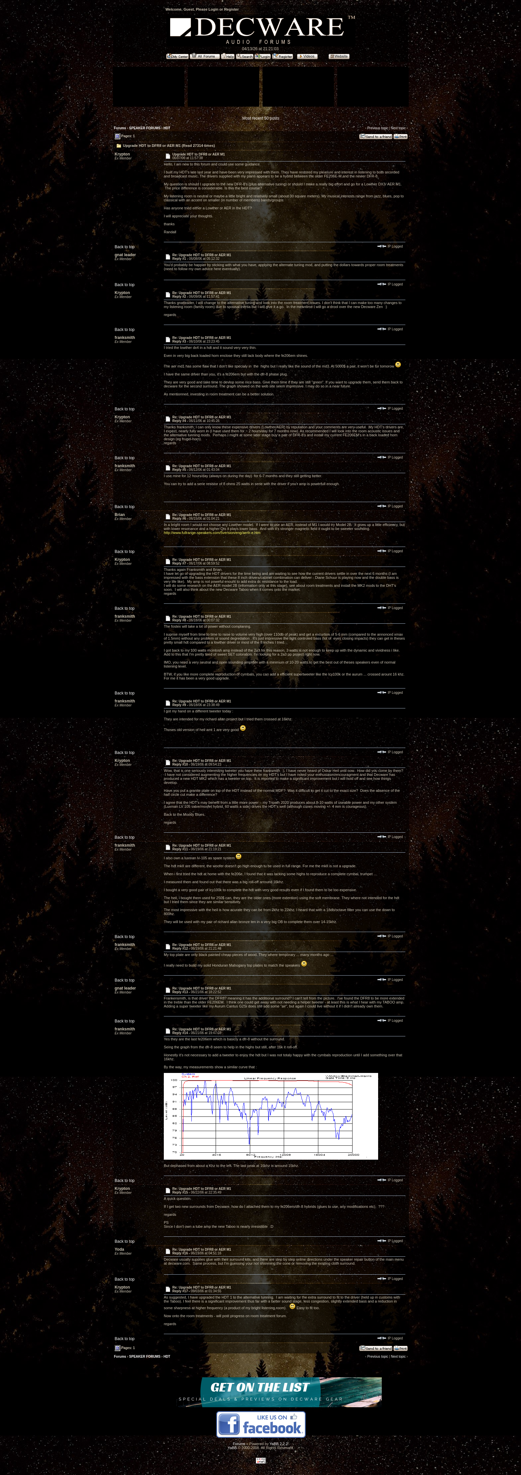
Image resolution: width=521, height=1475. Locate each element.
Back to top (125, 247)
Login (213, 9)
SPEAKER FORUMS (144, 128)
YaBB (232, 1448)
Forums (120, 128)
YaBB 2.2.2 (278, 1444)
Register (231, 9)
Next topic (398, 128)
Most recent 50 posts (260, 118)
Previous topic (377, 128)
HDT (166, 128)
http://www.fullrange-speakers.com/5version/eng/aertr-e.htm (212, 533)
